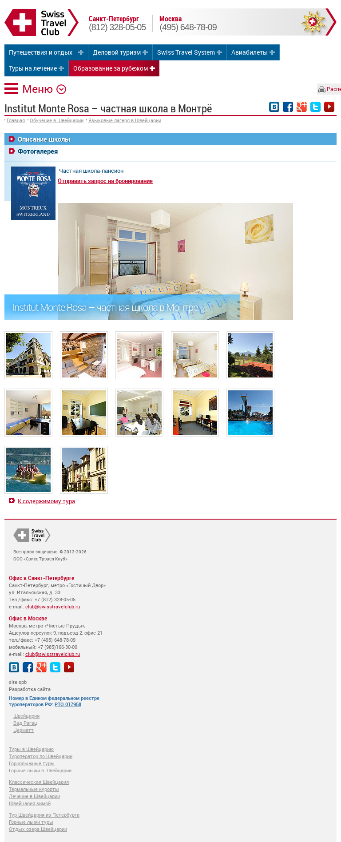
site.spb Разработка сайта (30, 685)
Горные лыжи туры (31, 821)
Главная (16, 120)
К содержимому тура (46, 501)
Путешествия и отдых (40, 52)
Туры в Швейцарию (31, 749)
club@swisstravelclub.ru (52, 606)
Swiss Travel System (186, 52)
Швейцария (26, 715)
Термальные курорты (34, 789)
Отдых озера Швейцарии (38, 829)
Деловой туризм (117, 52)
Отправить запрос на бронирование (105, 181)
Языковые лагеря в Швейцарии (124, 120)
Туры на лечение (33, 68)
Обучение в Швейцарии (56, 120)
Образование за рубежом (110, 68)
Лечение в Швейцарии (34, 796)
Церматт (23, 730)
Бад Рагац (25, 722)
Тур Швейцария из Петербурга (44, 814)
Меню (37, 88)
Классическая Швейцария (39, 781)
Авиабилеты (249, 52)
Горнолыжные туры (32, 763)
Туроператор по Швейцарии (40, 756)
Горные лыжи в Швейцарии (40, 770)
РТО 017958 (68, 704)
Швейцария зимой (30, 803)
